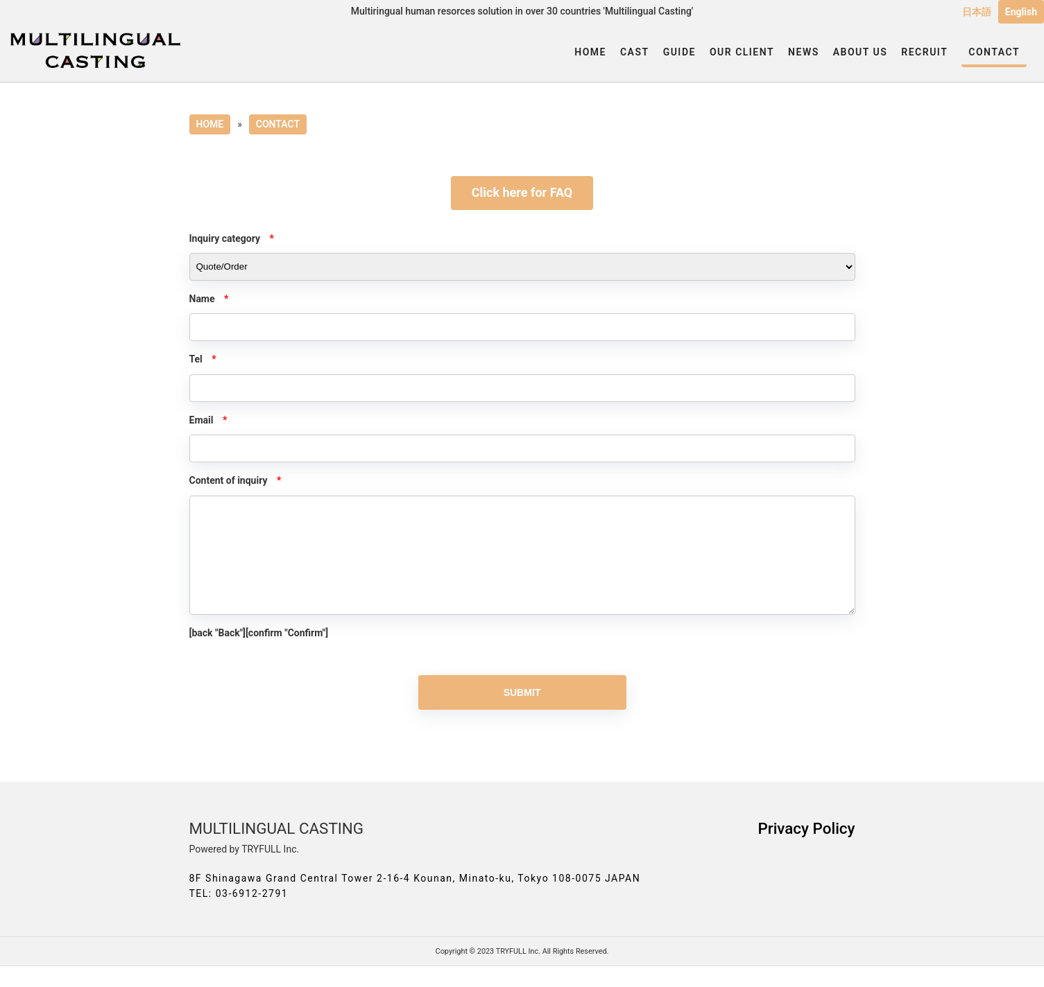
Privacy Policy (806, 849)
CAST (634, 52)
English (1021, 11)
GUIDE (679, 52)
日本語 (976, 11)
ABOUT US (860, 52)
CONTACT (994, 52)
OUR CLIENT (742, 52)
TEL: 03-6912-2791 (239, 914)
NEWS (803, 52)
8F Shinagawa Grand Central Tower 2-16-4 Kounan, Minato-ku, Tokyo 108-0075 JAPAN (415, 899)
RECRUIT (924, 52)
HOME (590, 52)
